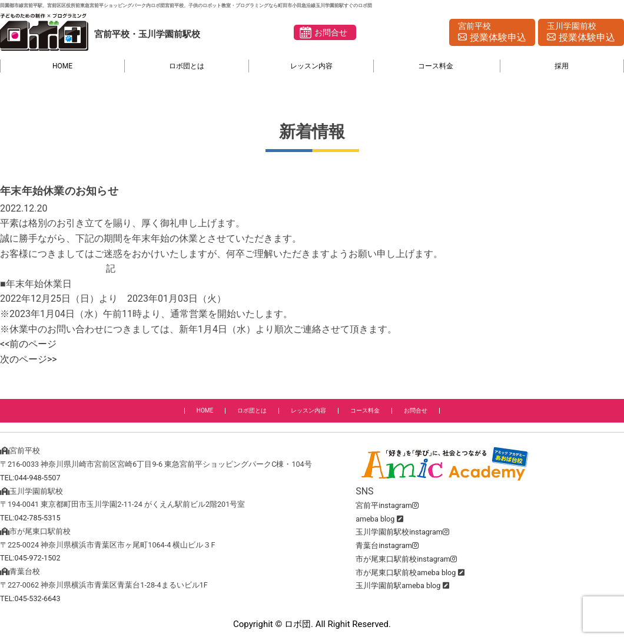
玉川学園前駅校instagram (402, 531)
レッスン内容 (311, 66)
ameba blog (375, 518)
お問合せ (330, 32)
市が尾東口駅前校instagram (406, 559)
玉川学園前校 (581, 33)
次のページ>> (28, 359)
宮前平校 (492, 33)
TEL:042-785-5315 (30, 517)
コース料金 (435, 66)
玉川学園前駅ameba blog (398, 585)
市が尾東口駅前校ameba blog (406, 572)
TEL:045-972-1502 (30, 557)
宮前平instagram (387, 505)
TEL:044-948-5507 (30, 477)
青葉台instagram (387, 545)
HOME (62, 66)
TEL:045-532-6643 (30, 598)
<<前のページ (28, 343)
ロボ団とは (186, 66)
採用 (562, 66)
